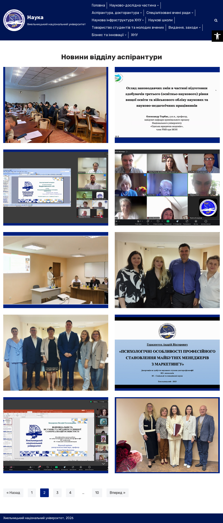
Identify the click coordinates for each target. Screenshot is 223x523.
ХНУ (134, 35)
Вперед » (117, 493)
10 (97, 493)
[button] (217, 36)
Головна (98, 5)
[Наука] (44, 20)
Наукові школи (160, 20)
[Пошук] (216, 20)
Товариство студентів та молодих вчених (128, 27)
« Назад (13, 493)
